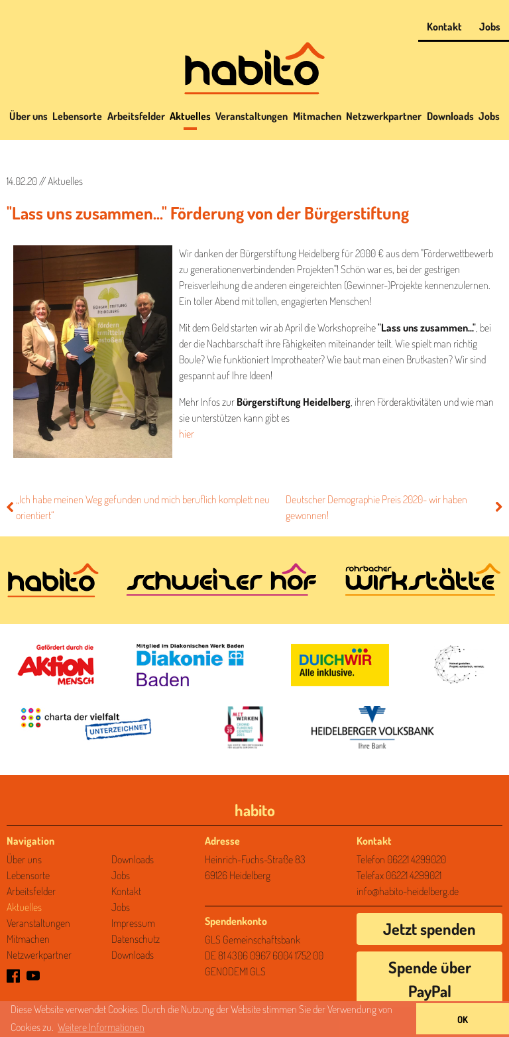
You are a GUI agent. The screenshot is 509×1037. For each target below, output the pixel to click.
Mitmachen (317, 116)
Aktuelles (190, 116)
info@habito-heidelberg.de (408, 891)
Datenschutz (135, 938)
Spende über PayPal (429, 979)
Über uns (28, 116)
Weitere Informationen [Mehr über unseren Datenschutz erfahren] (101, 1027)
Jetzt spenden (429, 928)
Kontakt (444, 26)
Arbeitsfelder (136, 116)
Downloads (450, 116)
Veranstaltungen (251, 116)
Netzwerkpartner (384, 116)
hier (186, 433)
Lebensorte (77, 116)
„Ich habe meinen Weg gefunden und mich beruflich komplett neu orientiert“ (138, 507)
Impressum (133, 923)
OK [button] (462, 1019)
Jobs (489, 26)
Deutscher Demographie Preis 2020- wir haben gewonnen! (394, 507)
